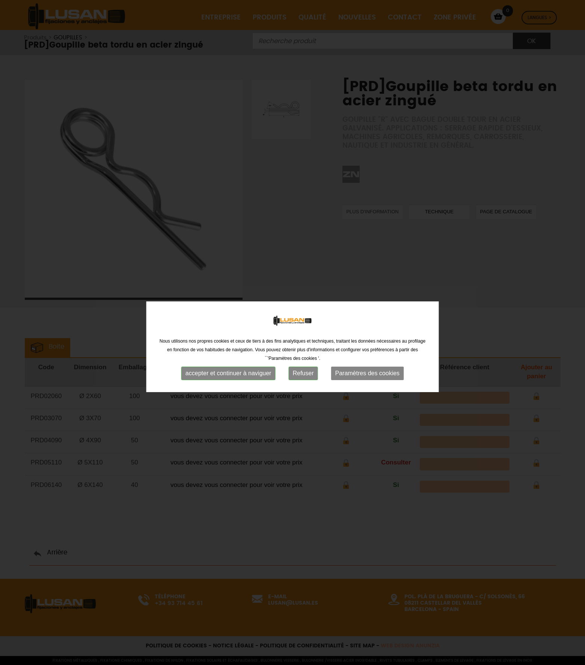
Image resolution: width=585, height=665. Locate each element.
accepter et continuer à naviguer (228, 381)
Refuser (303, 381)
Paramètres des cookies (367, 381)
